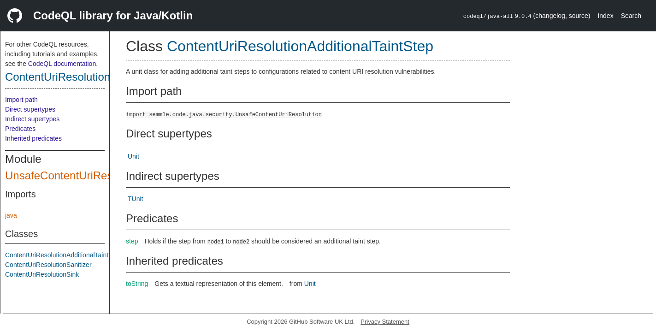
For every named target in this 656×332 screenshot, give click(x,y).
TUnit (135, 198)
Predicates (20, 128)
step (132, 241)
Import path (21, 99)
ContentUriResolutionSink (42, 274)
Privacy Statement (385, 321)
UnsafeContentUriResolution (75, 175)
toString (137, 283)
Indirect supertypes (32, 119)
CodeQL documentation (62, 63)
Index (605, 15)
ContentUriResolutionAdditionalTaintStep (105, 77)
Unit (133, 156)
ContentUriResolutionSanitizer (48, 264)
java (11, 215)
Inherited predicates (33, 138)
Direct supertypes (30, 109)
